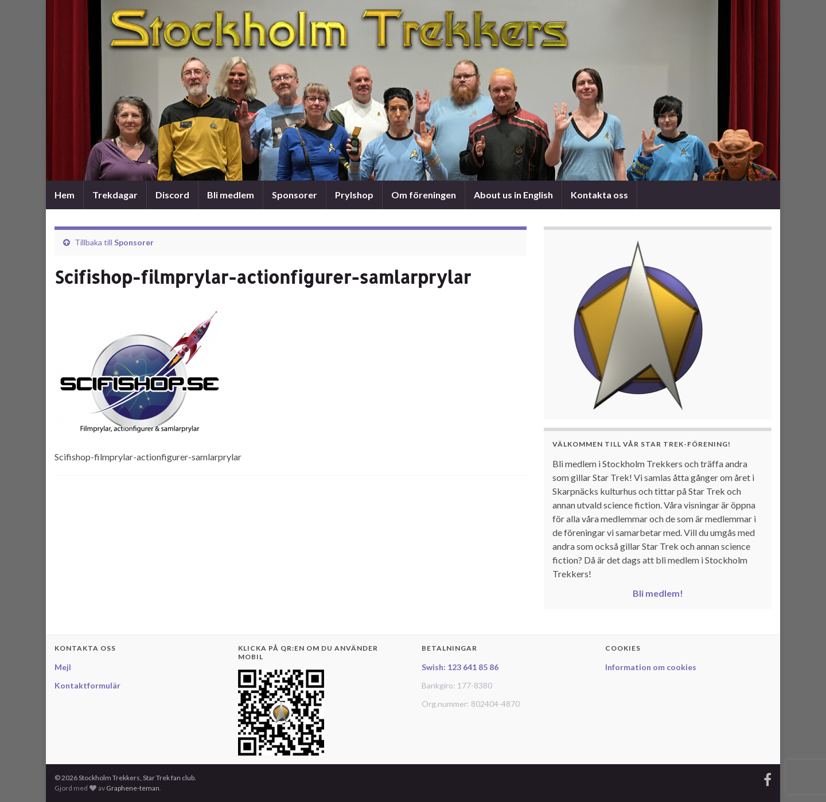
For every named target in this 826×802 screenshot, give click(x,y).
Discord (172, 194)
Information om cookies (650, 667)
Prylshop (354, 194)
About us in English (513, 194)
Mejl (62, 667)
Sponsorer (294, 194)
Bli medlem (230, 194)
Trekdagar (115, 194)
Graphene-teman (132, 788)
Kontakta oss (599, 194)
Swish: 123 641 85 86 (460, 667)
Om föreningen (423, 194)
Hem (64, 194)
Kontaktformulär (87, 685)
